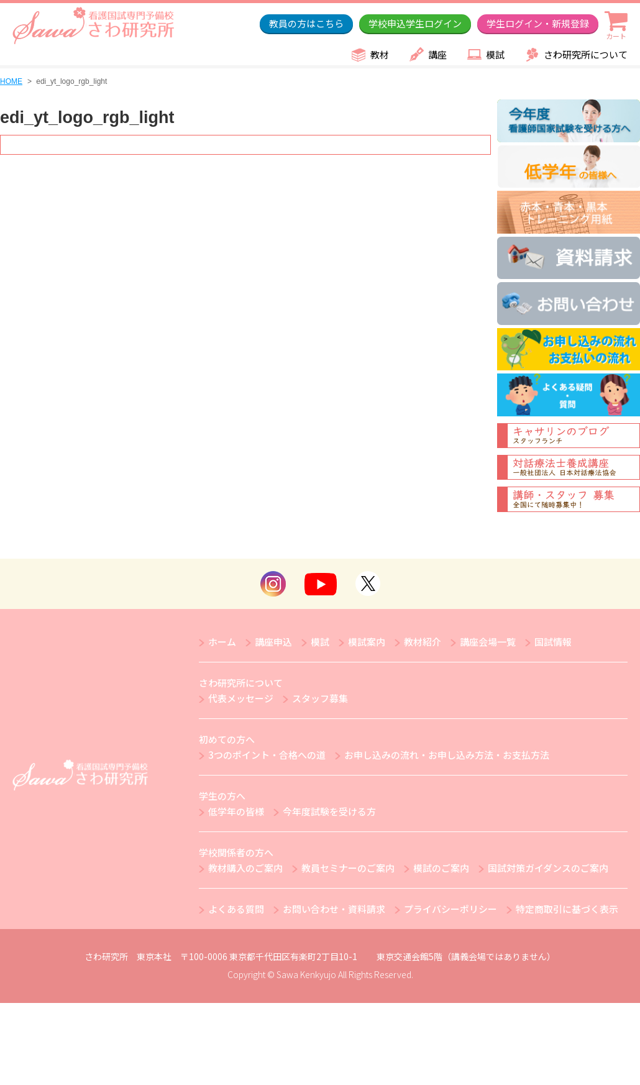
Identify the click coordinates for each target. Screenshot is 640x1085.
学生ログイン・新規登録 (538, 23)
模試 (495, 54)
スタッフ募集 (320, 698)
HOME (11, 81)
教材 (379, 54)
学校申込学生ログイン (415, 23)
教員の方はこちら (306, 23)
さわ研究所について (586, 54)
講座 (437, 54)
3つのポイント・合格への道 (267, 754)
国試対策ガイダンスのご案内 (548, 867)
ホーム (222, 641)
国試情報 (553, 641)
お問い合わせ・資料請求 (334, 908)
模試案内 (366, 641)
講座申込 (273, 641)
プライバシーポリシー (450, 908)
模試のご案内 (441, 867)
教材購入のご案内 (245, 867)
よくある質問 (236, 908)
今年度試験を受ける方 (329, 811)
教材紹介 (422, 641)
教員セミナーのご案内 (348, 867)
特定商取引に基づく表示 (567, 908)
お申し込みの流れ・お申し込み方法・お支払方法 (446, 754)
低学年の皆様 (236, 811)
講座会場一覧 (488, 641)
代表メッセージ (240, 698)
